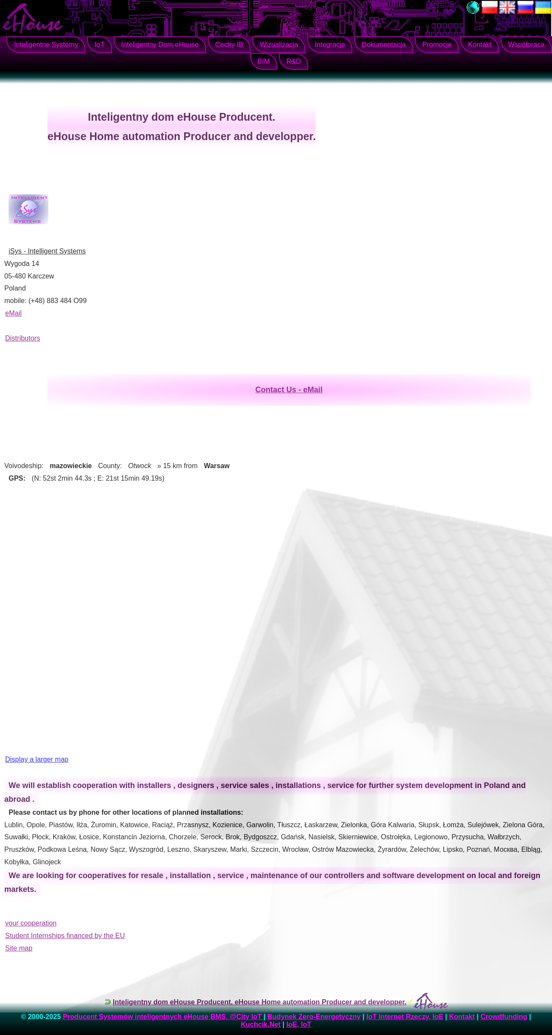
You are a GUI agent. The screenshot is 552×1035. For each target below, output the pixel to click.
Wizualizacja (279, 44)
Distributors (22, 338)
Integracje (330, 44)
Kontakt (479, 44)
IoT (99, 44)
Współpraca (526, 44)
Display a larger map (37, 759)
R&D (293, 61)
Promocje (437, 44)
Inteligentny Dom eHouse (160, 44)
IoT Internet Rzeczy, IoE (404, 1016)
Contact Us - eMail (289, 389)
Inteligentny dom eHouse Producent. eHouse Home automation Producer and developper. (260, 1002)
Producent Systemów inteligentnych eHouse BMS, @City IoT (163, 1016)
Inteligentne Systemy (46, 44)
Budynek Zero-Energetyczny (314, 1016)
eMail (13, 313)
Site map (18, 948)
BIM (263, 61)
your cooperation (30, 923)
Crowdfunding (503, 1016)
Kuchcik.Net (260, 1024)
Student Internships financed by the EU (65, 935)
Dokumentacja (384, 44)
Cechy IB (229, 44)
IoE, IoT (298, 1024)
